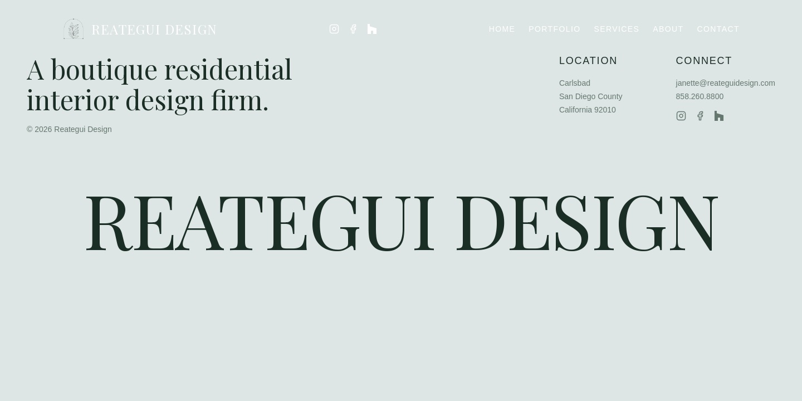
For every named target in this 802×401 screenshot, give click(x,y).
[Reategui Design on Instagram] (334, 29)
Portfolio (554, 29)
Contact (718, 29)
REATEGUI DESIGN (139, 29)
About (668, 29)
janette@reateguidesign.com (725, 83)
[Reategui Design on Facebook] (353, 29)
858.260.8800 (700, 96)
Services (617, 29)
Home (502, 29)
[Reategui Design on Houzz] (372, 29)
